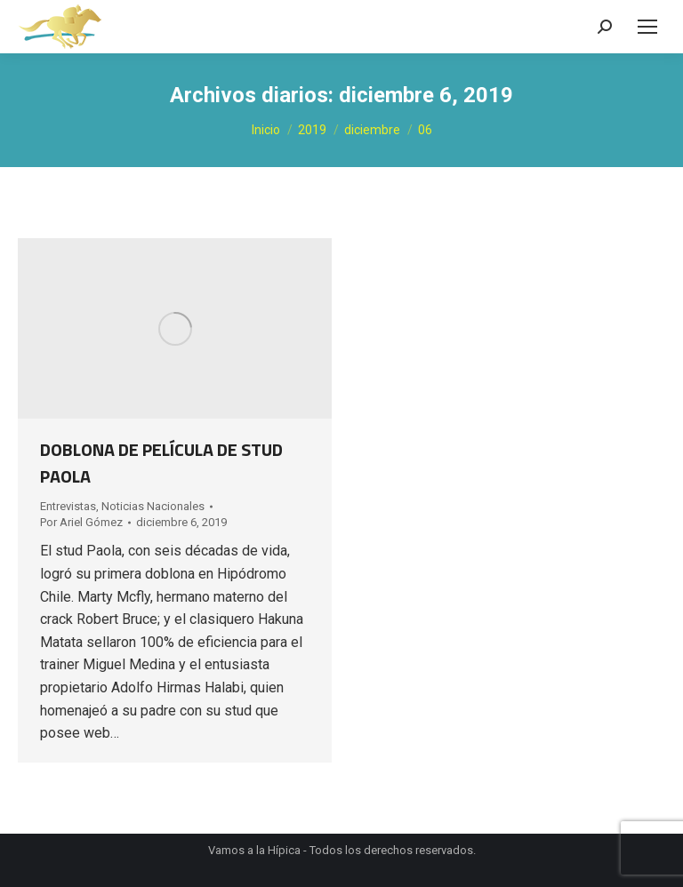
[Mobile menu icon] (647, 26)
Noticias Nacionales (153, 506)
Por (81, 522)
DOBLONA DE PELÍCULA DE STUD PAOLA (161, 463)
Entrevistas (68, 506)
